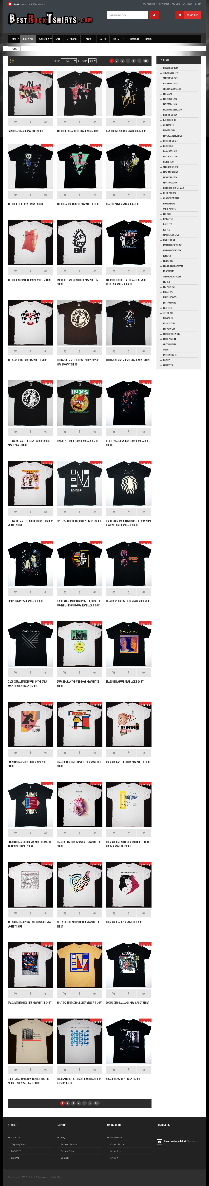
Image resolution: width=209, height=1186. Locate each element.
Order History (117, 1144)
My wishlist (115, 1151)
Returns (15, 1157)
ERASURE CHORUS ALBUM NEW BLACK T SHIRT (128, 601)
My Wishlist (163, 3)
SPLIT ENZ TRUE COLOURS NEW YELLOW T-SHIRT (79, 1002)
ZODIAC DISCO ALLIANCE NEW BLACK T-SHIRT (127, 1002)
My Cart (176, 3)
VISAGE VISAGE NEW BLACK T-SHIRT (123, 1079)
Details (45, 122)
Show (84, 60)
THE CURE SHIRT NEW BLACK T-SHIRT (25, 204)
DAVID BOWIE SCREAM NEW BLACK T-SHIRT (126, 131)
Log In (198, 3)
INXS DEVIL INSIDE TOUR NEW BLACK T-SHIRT (78, 441)
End (145, 60)
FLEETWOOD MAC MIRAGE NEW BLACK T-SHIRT (128, 360)
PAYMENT (16, 1151)
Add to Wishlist (30, 122)
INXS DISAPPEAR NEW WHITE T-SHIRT (25, 131)
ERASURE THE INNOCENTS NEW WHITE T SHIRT (30, 1002)
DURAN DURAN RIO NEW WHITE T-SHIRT (124, 922)
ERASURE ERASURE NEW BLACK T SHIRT (125, 681)
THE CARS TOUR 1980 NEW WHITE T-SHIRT (28, 360)
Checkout (187, 3)
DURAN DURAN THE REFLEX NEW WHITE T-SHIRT (128, 762)
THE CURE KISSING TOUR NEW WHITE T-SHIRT (29, 280)
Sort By (56, 61)
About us (15, 1137)
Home (14, 48)
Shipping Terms (18, 1144)
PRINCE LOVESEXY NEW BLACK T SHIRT (26, 601)
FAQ (63, 1137)
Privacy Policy (67, 1151)
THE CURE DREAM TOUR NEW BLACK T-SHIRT (78, 131)
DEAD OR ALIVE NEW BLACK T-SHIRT (123, 204)
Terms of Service (69, 1144)
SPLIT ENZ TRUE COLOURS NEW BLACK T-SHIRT (79, 521)
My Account (149, 3)
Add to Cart (15, 122)
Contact (65, 1157)
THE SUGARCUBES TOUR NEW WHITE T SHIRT (78, 204)
